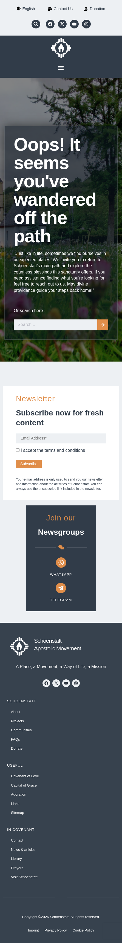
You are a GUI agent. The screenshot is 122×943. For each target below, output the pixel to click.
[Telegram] (61, 588)
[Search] (102, 324)
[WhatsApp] (61, 562)
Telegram (61, 600)
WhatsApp (61, 574)
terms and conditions (65, 450)
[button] (36, 24)
